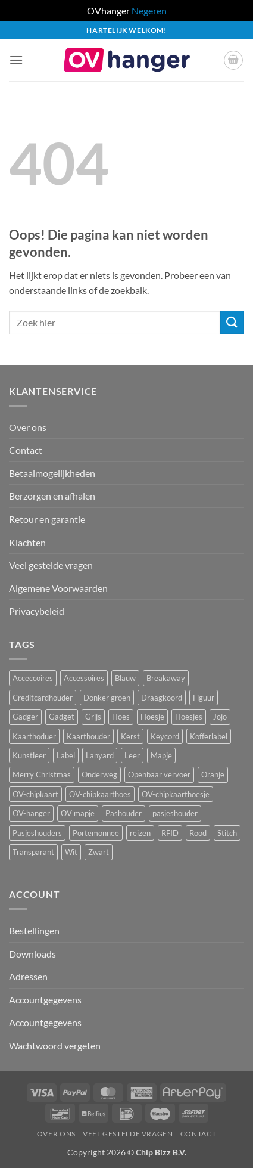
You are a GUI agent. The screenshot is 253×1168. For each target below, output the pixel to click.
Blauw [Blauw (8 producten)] (125, 678)
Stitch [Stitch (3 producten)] (227, 833)
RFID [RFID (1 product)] (170, 833)
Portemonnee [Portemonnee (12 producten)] (96, 833)
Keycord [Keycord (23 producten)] (165, 736)
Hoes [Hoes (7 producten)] (121, 716)
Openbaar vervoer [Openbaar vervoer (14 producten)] (159, 774)
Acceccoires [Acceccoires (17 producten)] (33, 678)
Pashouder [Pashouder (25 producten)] (123, 813)
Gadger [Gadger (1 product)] (25, 716)
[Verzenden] (232, 322)
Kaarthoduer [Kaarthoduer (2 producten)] (34, 736)
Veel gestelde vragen (51, 565)
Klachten (27, 542)
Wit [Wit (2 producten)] (71, 852)
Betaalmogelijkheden (52, 473)
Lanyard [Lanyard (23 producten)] (100, 755)
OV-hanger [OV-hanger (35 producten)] (31, 813)
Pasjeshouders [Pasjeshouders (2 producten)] (37, 833)
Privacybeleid (36, 610)
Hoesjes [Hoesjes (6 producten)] (188, 716)
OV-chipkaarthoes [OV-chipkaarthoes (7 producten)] (100, 794)
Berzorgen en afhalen (52, 495)
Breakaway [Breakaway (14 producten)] (165, 678)
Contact (25, 450)
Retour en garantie (47, 519)
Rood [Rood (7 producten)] (198, 833)
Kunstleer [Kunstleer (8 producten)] (29, 755)
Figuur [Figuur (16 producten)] (203, 697)
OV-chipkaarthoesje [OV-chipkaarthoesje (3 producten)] (176, 794)
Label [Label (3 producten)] (66, 755)
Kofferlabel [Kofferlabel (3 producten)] (208, 736)
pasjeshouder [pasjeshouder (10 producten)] (175, 813)
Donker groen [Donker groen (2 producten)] (106, 697)
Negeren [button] (149, 10)
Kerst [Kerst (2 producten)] (130, 736)
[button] (16, 60)
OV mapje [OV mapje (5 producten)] (78, 813)
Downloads (32, 953)
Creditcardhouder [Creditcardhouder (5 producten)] (43, 697)
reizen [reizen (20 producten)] (140, 833)
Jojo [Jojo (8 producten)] (220, 716)
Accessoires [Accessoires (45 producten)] (84, 678)
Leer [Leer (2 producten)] (132, 755)
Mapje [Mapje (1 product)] (161, 755)
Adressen (28, 976)
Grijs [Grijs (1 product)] (93, 716)
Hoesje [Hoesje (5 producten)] (152, 716)
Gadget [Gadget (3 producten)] (61, 716)
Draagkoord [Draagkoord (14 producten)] (161, 697)
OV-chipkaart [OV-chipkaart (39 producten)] (35, 794)
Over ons (27, 427)
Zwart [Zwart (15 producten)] (98, 852)
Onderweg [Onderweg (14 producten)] (99, 774)
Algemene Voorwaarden (58, 588)
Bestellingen (34, 930)
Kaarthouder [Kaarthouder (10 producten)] (88, 736)
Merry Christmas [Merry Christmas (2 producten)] (42, 774)
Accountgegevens (45, 999)
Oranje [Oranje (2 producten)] (212, 774)
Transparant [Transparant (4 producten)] (33, 852)
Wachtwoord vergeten (55, 1045)
